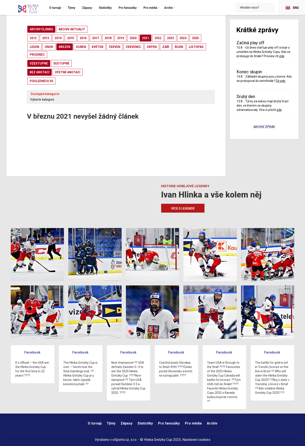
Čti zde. (281, 81)
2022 (158, 38)
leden (34, 47)
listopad (196, 47)
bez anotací (39, 72)
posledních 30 (41, 81)
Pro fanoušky (169, 423)
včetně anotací (67, 72)
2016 (83, 38)
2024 (183, 38)
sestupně (61, 63)
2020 (133, 38)
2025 (195, 38)
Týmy (111, 423)
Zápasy (126, 423)
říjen (179, 47)
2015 (70, 38)
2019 (120, 38)
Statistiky (145, 423)
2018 (108, 38)
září (165, 47)
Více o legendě (183, 208)
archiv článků (41, 29)
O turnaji (95, 423)
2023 (170, 38)
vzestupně (39, 63)
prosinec (37, 54)
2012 (33, 38)
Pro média (193, 423)
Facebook (32, 352)
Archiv (212, 423)
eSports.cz (121, 440)
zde (281, 56)
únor (49, 47)
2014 (58, 38)
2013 (45, 38)
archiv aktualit (72, 29)
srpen (152, 47)
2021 (145, 38)
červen (114, 47)
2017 (95, 38)
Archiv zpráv (264, 127)
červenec (133, 47)
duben (81, 47)
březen (64, 47)
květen (97, 47)
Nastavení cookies (196, 440)
